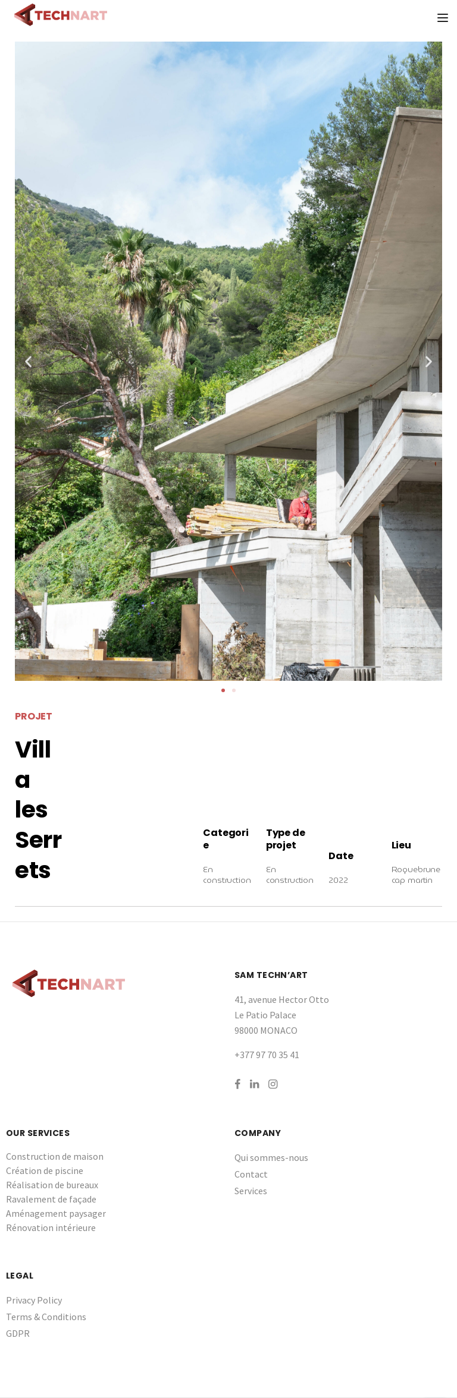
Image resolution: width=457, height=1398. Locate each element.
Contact (251, 1174)
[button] (223, 690)
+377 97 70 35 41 (266, 1055)
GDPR (18, 1333)
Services (250, 1191)
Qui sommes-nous (271, 1157)
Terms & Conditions (46, 1317)
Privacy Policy (34, 1300)
